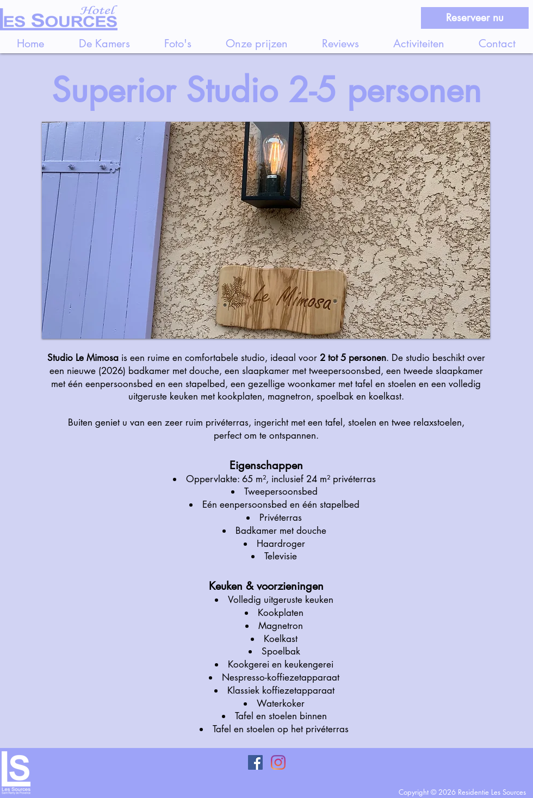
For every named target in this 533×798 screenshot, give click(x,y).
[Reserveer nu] (475, 18)
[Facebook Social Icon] (255, 762)
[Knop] (86, 774)
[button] (266, 230)
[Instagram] (278, 762)
